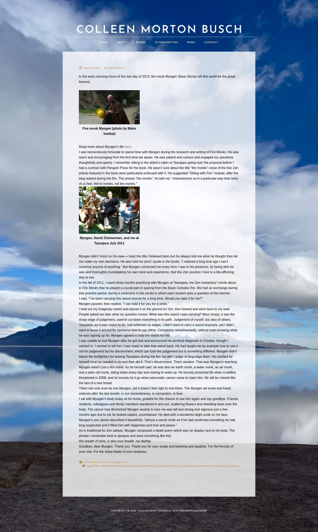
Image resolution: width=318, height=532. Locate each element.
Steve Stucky (202, 469)
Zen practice (232, 469)
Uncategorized (118, 465)
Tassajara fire (217, 469)
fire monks (103, 465)
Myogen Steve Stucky (155, 469)
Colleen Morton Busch (159, 24)
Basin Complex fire (132, 469)
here (128, 150)
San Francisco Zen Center (181, 469)
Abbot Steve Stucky (111, 469)
